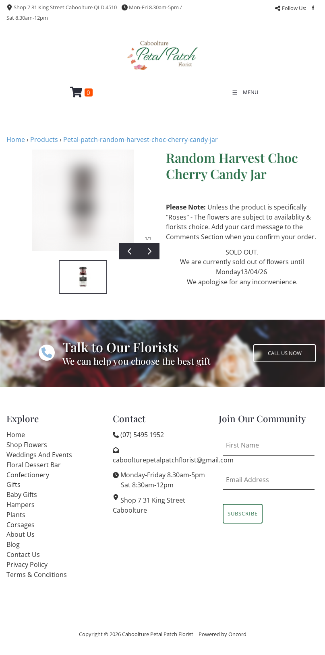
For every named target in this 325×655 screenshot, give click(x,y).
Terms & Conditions (36, 574)
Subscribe (243, 513)
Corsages (20, 524)
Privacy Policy (27, 564)
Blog (13, 544)
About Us (20, 534)
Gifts (13, 484)
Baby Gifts (21, 494)
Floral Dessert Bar (33, 464)
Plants (15, 514)
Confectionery (27, 474)
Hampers (20, 504)
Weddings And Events (39, 454)
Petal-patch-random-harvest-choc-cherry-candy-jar (140, 139)
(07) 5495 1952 (142, 434)
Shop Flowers (26, 444)
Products (44, 139)
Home (15, 139)
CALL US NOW (270, 349)
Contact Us (23, 554)
